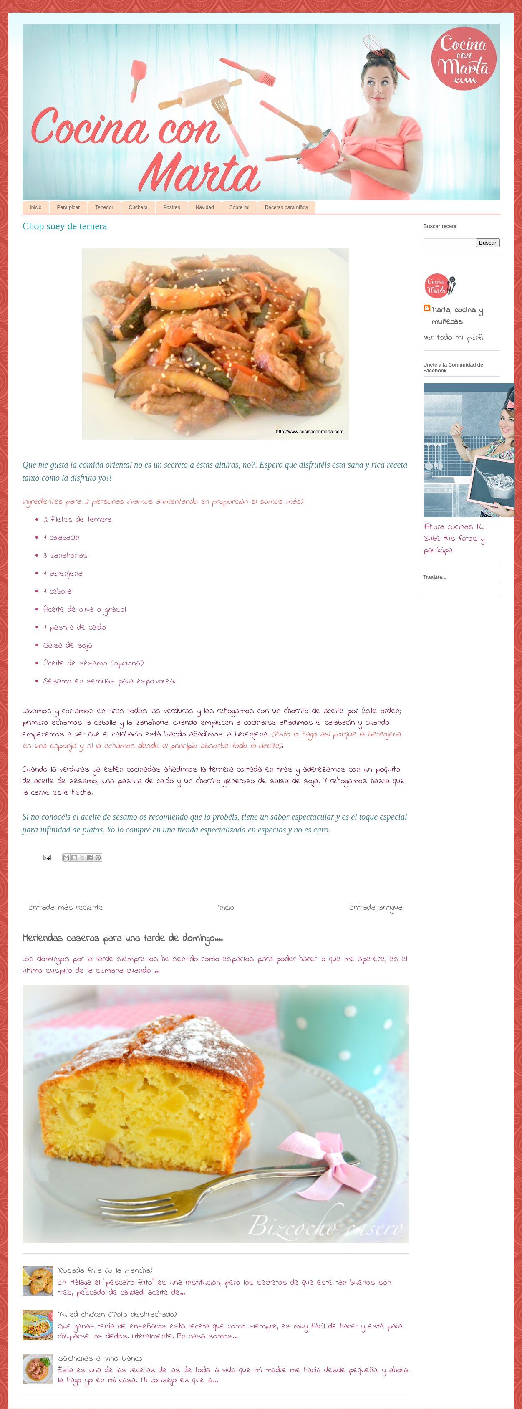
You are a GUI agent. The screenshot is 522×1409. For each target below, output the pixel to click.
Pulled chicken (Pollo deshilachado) (117, 1315)
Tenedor (104, 207)
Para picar (68, 207)
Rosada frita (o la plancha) (105, 1271)
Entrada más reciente (66, 908)
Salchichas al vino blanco (100, 1359)
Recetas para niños (286, 207)
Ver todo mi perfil (454, 338)
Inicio (36, 207)
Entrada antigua (376, 908)
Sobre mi (239, 207)
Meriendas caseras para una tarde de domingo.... (123, 938)
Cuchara (138, 207)
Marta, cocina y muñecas (457, 316)
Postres (171, 207)
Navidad (205, 207)
